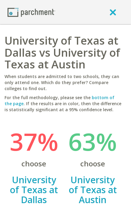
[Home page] (31, 12)
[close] (113, 12)
